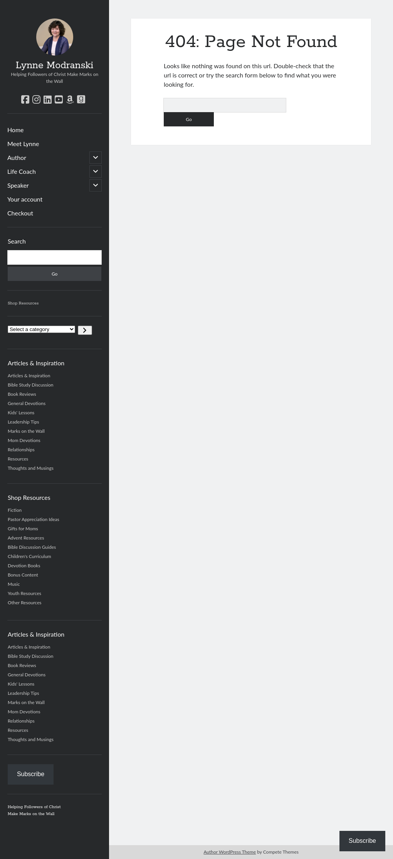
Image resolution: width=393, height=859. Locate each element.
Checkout (20, 213)
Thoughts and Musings (31, 468)
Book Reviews (22, 394)
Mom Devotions (24, 440)
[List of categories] (41, 329)
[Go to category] (85, 330)
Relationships (21, 449)
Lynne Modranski (55, 65)
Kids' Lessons (21, 412)
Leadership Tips (23, 422)
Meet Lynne (23, 143)
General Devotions (26, 403)
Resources (18, 459)
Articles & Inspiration (29, 375)
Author (16, 157)
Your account (24, 199)
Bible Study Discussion (31, 385)
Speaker (18, 185)
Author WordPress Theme (229, 852)
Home (15, 129)
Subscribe (30, 774)
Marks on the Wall (26, 431)
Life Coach (21, 171)
